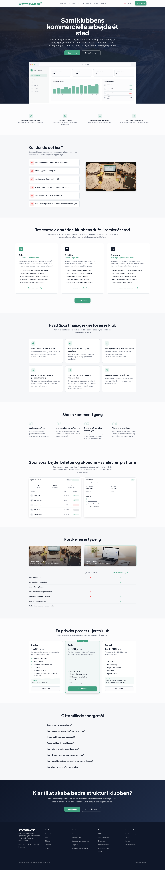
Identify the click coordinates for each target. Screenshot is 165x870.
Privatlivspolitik (130, 845)
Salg (46, 837)
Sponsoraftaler (103, 845)
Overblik (48, 834)
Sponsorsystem (103, 837)
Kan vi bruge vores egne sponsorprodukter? (82, 755)
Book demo (141, 3)
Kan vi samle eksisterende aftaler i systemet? (82, 731)
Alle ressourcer (103, 848)
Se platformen (91, 53)
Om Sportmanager (131, 834)
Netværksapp (76, 837)
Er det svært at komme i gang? (82, 725)
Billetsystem (102, 841)
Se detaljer (46, 688)
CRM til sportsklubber (105, 834)
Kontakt (127, 841)
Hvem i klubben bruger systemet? (82, 737)
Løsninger (86, 3)
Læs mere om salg (36, 288)
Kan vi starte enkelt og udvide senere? (82, 749)
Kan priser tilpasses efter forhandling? (82, 767)
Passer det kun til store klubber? (82, 743)
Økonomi (48, 845)
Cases (127, 837)
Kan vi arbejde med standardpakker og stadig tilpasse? (82, 761)
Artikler (100, 852)
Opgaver (75, 845)
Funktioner (74, 3)
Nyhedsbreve (76, 834)
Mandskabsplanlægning (80, 848)
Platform (63, 3)
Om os (103, 3)
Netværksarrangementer (80, 841)
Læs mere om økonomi (128, 288)
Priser (96, 3)
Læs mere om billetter (82, 288)
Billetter (47, 841)
